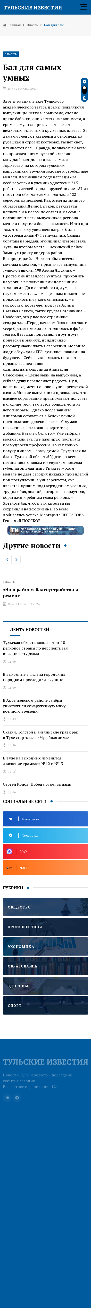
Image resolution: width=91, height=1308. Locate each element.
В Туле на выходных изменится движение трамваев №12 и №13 (33, 760)
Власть (32, 25)
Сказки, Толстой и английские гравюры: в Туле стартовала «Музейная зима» (40, 734)
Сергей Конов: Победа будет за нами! (38, 784)
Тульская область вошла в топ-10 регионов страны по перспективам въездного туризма (35, 648)
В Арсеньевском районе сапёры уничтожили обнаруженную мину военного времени (34, 706)
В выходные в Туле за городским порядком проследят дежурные (34, 677)
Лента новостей (29, 629)
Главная (12, 25)
